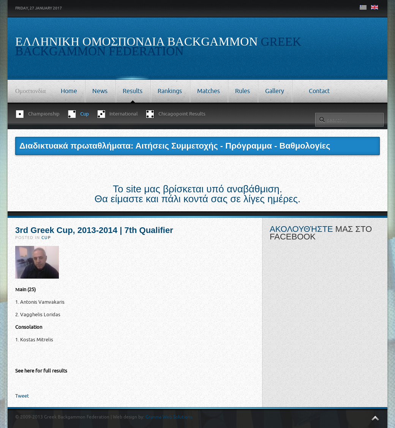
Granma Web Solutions (168, 417)
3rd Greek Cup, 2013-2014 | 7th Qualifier (94, 230)
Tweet (22, 395)
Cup (46, 238)
